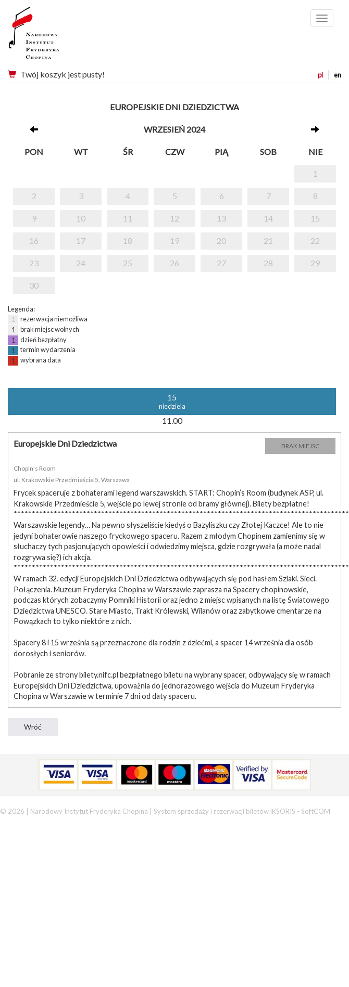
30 (34, 285)
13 (221, 218)
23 (34, 263)
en (337, 75)
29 (315, 263)
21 (268, 240)
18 (127, 240)
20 (221, 240)
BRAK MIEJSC (300, 446)
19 (174, 240)
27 (221, 263)
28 (268, 263)
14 (268, 218)
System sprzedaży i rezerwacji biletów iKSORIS (224, 811)
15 (315, 218)
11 (127, 218)
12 (174, 218)
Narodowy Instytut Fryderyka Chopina (53, 36)
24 (80, 263)
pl (320, 75)
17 (80, 240)
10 (80, 218)
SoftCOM (315, 811)
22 (315, 240)
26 (174, 263)
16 (34, 240)
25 (127, 263)
